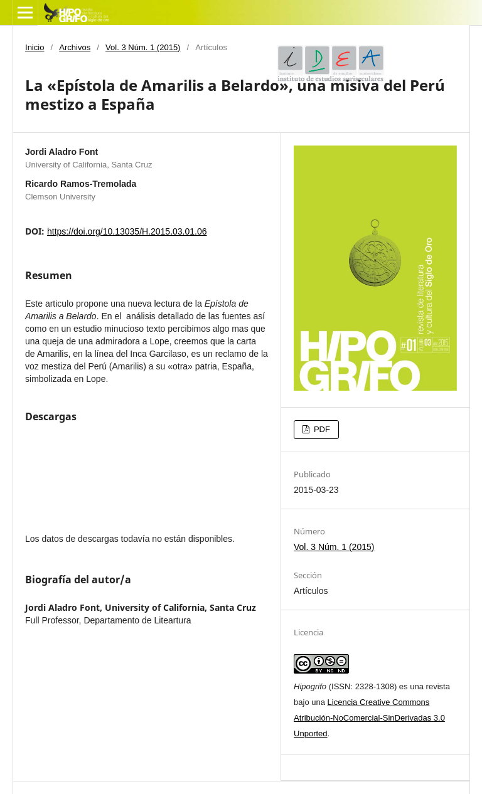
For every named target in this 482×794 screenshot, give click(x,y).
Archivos (74, 47)
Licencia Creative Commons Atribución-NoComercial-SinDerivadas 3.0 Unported (369, 717)
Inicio (34, 47)
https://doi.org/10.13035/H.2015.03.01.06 (127, 231)
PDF (320, 429)
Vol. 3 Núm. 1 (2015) (142, 47)
